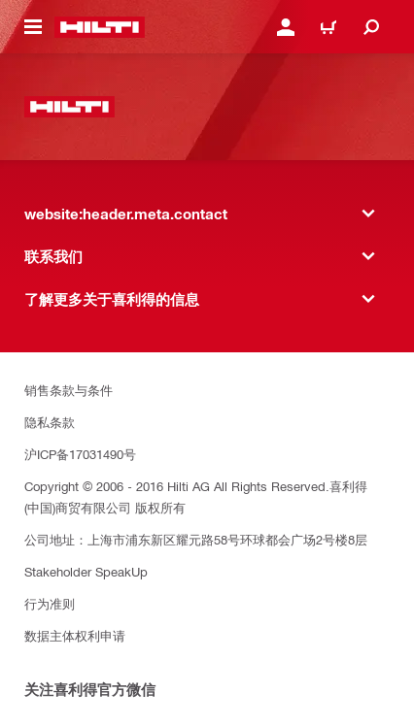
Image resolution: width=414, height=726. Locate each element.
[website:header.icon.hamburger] (33, 27)
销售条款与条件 (68, 389)
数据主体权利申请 (74, 635)
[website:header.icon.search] (371, 27)
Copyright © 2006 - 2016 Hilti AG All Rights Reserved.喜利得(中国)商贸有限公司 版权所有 (195, 496)
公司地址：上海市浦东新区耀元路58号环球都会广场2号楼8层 (195, 539)
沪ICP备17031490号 (80, 453)
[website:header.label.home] (99, 27)
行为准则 (49, 603)
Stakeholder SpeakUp (86, 571)
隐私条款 (49, 421)
